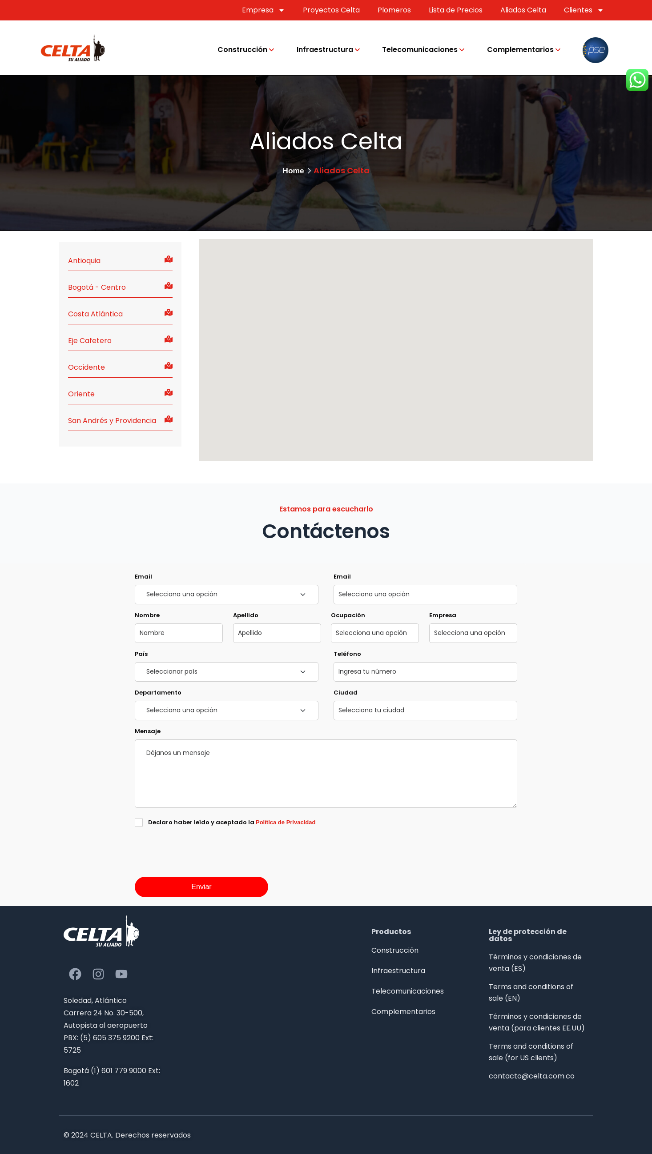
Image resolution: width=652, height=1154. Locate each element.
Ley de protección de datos (528, 935)
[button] (416, 374)
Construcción (242, 49)
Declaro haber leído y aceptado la (231, 822)
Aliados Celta (523, 10)
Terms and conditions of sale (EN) (531, 992)
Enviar (201, 886)
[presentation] (202, 868)
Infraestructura (325, 49)
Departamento (158, 692)
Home (293, 170)
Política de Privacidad (285, 822)
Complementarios (520, 49)
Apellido (245, 615)
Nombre (147, 615)
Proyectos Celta (331, 10)
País (141, 654)
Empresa (263, 10)
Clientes (584, 10)
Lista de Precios (456, 10)
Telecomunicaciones (420, 49)
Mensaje (148, 731)
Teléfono (347, 654)
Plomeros (394, 10)
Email (143, 576)
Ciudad (346, 692)
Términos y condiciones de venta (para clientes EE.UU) (537, 1022)
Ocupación (348, 615)
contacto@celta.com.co (532, 1076)
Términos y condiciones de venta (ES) (535, 963)
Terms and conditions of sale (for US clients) (531, 1052)
